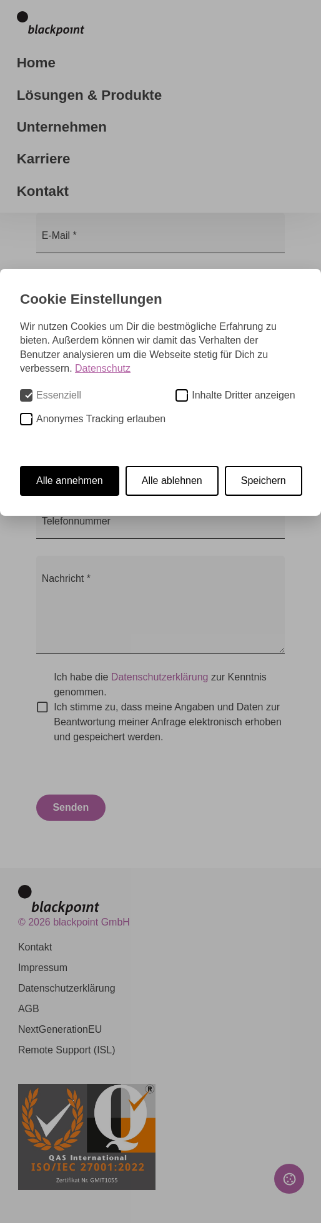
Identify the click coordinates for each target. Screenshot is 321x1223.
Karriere (44, 159)
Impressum (42, 967)
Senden (70, 807)
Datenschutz (103, 368)
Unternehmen (62, 127)
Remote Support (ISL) (67, 1050)
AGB (28, 1008)
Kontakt (43, 191)
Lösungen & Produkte (89, 95)
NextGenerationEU (60, 1029)
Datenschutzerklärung (160, 677)
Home (36, 62)
